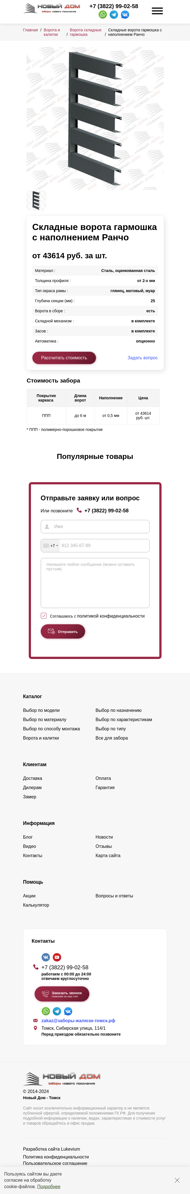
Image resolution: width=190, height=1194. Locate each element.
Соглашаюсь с (97, 624)
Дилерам (32, 796)
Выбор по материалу (44, 728)
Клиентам (35, 773)
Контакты (32, 864)
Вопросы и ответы (114, 904)
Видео (29, 854)
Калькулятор (36, 913)
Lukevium (70, 1157)
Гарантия (105, 796)
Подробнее (48, 1186)
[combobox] (50, 545)
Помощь (33, 890)
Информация (39, 831)
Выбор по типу (111, 737)
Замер (29, 805)
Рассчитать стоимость (64, 357)
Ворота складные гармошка (85, 32)
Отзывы (104, 854)
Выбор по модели (41, 718)
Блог (28, 845)
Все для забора (112, 746)
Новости (104, 845)
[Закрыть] (177, 1180)
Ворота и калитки (52, 32)
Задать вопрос (143, 357)
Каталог (32, 705)
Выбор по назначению (119, 718)
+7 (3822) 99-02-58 (114, 6)
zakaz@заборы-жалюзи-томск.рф (79, 1029)
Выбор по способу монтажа (51, 737)
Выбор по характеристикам (124, 728)
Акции (29, 904)
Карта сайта (108, 864)
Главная (30, 30)
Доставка (32, 786)
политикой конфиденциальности (111, 624)
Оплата (103, 786)
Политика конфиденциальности (56, 1165)
